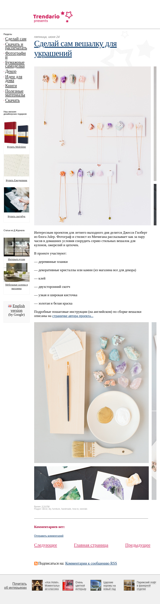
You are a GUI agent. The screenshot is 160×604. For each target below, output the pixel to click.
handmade (66, 509)
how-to (75, 509)
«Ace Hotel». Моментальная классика (52, 585)
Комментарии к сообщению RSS (91, 563)
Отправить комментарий (49, 535)
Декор (10, 71)
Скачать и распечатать (16, 46)
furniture (56, 509)
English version (18, 308)
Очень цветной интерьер (80, 585)
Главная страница (91, 545)
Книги (11, 85)
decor (45, 509)
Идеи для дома (13, 78)
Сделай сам (15, 38)
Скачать (12, 100)
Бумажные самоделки (15, 64)
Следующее (45, 545)
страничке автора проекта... (72, 316)
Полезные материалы (15, 93)
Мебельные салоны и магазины (20, 285)
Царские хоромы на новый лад (109, 585)
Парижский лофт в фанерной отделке (146, 585)
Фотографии (15, 55)
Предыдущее (137, 545)
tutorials (83, 509)
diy (50, 509)
